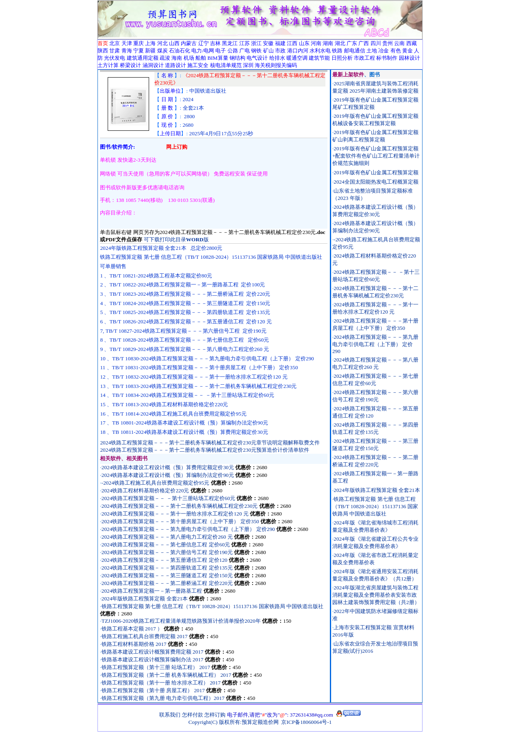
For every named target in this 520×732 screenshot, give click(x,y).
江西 (292, 43)
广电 (244, 51)
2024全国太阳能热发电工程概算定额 (376, 182)
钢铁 (256, 51)
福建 (280, 43)
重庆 (138, 43)
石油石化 (179, 51)
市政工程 (364, 58)
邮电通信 (354, 51)
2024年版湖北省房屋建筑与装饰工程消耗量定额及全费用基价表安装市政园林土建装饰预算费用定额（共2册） (376, 595)
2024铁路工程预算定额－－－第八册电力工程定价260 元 (167, 537)
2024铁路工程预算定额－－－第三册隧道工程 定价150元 (167, 575)
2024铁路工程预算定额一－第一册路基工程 (152, 591)
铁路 (337, 51)
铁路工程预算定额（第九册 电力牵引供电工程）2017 (164, 698)
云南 (399, 43)
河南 (316, 43)
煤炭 (162, 51)
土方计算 (108, 65)
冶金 (383, 51)
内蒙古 (189, 43)
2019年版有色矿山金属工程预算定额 (376, 172)
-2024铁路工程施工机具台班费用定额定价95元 (155, 483)
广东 (352, 43)
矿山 (268, 51)
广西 (363, 43)
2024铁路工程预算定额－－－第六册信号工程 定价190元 (167, 552)
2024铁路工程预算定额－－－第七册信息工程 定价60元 (166, 544)
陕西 (103, 51)
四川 (375, 43)
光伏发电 (114, 58)
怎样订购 (214, 715)
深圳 (248, 65)
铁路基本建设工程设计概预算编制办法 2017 (153, 659)
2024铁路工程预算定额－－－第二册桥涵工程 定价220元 (167, 583)
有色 (395, 51)
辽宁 (203, 43)
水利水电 (320, 51)
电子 (220, 51)
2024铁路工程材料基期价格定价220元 (145, 490)
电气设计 (257, 58)
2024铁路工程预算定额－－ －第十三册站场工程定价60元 (168, 498)
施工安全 (197, 65)
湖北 (340, 43)
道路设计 (175, 65)
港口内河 (297, 51)
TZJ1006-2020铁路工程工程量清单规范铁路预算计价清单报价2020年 (181, 621)
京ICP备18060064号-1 (306, 722)
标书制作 (386, 58)
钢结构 (237, 58)
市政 (280, 51)
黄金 (407, 51)
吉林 (215, 43)
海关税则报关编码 (276, 65)
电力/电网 (202, 51)
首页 (103, 43)
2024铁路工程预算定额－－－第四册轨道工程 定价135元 (167, 568)
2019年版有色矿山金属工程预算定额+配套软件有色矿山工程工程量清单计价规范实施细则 (376, 155)
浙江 (256, 43)
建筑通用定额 (142, 58)
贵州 (387, 43)
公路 (233, 51)
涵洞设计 (153, 65)
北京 (114, 43)
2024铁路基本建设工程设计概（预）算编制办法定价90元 (168, 475)
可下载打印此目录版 (176, 239)
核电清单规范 (226, 65)
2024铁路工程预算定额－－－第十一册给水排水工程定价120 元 (175, 514)
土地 (371, 51)
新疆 (150, 51)
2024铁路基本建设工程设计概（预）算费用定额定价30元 (168, 467)
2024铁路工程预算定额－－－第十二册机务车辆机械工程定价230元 (180, 506)
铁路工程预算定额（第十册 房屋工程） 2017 (154, 690)
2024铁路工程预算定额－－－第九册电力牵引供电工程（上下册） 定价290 (188, 529)
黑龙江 (230, 43)
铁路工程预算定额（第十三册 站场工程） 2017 (157, 667)
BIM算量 (217, 58)
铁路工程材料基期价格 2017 (135, 644)
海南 (176, 58)
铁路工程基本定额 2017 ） (132, 629)
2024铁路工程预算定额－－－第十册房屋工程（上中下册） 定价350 (180, 521)
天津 (126, 43)
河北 (162, 43)
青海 (126, 51)
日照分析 (342, 58)
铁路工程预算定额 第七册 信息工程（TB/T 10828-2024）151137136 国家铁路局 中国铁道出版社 (212, 606)
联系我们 (169, 715)
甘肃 (114, 51)
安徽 (268, 43)
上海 (150, 43)
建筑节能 (319, 58)
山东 (304, 43)
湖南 (328, 43)
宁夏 (138, 51)
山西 (174, 43)
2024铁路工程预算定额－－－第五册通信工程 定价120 (165, 560)
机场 (189, 58)
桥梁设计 (130, 65)
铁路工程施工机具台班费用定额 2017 (145, 636)
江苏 (244, 43)
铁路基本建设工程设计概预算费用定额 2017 (153, 652)
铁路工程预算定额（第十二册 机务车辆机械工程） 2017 (167, 675)
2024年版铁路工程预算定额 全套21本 (145, 599)
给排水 (277, 58)
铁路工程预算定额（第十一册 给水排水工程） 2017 (162, 683)
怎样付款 (192, 715)
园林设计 (409, 58)
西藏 (411, 43)
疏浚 (165, 58)
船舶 (200, 58)
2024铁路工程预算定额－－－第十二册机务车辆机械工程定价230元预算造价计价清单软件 (204, 450)
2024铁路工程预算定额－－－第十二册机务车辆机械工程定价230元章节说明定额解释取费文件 (210, 443)
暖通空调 (297, 58)
